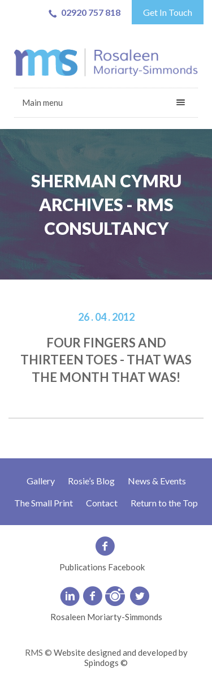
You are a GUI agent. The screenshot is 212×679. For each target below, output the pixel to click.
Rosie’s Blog (91, 480)
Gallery (41, 480)
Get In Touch (167, 12)
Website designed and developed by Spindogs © (121, 657)
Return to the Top (164, 502)
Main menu (42, 102)
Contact (102, 502)
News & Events (157, 480)
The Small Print (43, 502)
